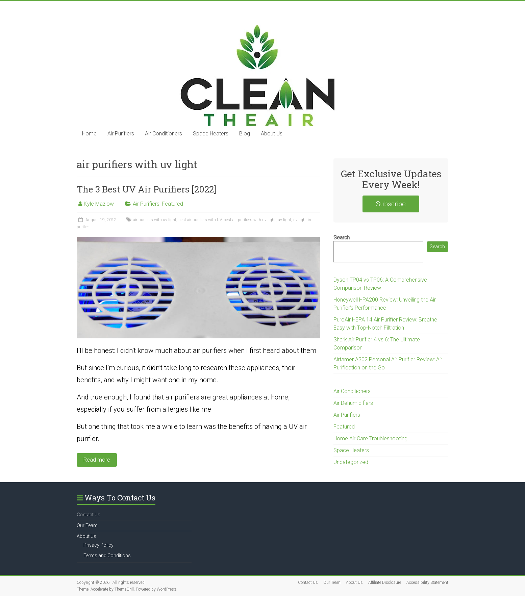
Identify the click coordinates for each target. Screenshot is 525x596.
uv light (284, 219)
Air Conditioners (163, 133)
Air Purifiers (120, 133)
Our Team (87, 525)
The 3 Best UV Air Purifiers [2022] (146, 189)
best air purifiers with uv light (250, 219)
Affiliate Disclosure (384, 582)
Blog (244, 133)
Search (341, 237)
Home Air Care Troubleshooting (370, 438)
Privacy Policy (98, 545)
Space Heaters (210, 133)
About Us (271, 133)
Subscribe (391, 204)
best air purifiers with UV (200, 219)
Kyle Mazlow (99, 204)
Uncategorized (350, 462)
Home (89, 133)
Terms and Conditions (107, 555)
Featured (172, 204)
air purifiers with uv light (154, 219)
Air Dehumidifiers (353, 403)
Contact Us (88, 514)
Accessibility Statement (427, 582)
